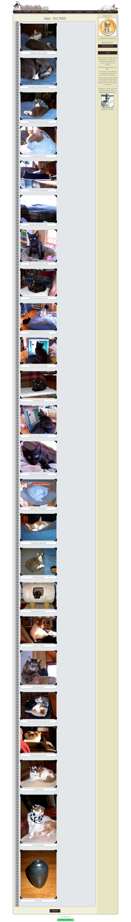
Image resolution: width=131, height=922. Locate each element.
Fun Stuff (26, 12)
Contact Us (109, 12)
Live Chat (68, 12)
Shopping (100, 12)
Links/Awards (89, 12)
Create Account (107, 46)
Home (19, 12)
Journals (34, 12)
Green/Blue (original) (65, 919)
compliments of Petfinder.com (107, 38)
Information (78, 12)
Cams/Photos (44, 12)
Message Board (57, 12)
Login (108, 52)
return (55, 911)
